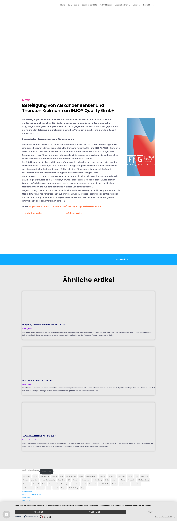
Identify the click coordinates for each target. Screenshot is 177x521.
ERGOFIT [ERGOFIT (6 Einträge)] (102, 476)
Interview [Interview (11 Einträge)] (61, 480)
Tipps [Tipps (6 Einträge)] (48, 488)
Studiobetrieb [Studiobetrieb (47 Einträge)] (124, 484)
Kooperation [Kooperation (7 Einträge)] (86, 480)
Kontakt (146, 5)
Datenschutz (27, 500)
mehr (150, 512)
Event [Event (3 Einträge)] (130, 476)
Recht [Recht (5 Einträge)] (84, 484)
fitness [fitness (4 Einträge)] (25, 480)
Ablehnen (38, 512)
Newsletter (46, 471)
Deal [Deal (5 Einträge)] (61, 476)
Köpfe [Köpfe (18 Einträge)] (107, 480)
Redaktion (122, 259)
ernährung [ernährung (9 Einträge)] (121, 476)
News (62, 5)
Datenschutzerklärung (168, 517)
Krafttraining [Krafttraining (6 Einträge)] (97, 480)
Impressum (26, 497)
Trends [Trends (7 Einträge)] (55, 488)
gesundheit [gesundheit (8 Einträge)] (34, 480)
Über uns (136, 5)
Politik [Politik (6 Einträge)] (44, 484)
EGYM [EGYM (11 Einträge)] (81, 476)
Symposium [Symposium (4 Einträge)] (136, 484)
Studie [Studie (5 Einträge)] (114, 484)
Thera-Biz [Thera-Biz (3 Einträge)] (40, 488)
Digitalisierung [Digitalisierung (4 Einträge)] (71, 476)
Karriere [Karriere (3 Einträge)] (76, 480)
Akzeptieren (95, 512)
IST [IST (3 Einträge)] (69, 480)
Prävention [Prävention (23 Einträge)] (75, 484)
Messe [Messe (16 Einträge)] (122, 480)
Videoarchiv (27, 491)
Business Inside (28, 440)
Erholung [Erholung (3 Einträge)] (112, 476)
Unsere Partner (121, 5)
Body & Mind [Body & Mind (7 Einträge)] (44, 476)
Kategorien (72, 5)
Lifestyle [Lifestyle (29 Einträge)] (114, 480)
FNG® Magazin (106, 5)
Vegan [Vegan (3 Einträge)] (63, 488)
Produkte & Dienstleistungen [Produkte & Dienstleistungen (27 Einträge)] (58, 484)
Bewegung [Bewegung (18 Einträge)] (26, 476)
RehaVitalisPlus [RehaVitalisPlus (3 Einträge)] (104, 484)
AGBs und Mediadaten (31, 494)
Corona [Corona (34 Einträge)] (54, 476)
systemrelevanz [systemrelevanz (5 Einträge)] (28, 488)
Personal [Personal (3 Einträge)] (36, 484)
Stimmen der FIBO (89, 5)
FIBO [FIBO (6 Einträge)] (136, 476)
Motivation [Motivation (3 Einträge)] (131, 480)
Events (24, 329)
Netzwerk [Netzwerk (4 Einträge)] (26, 484)
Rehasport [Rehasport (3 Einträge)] (92, 484)
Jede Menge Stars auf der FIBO (37, 380)
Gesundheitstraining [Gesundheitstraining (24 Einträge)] (48, 480)
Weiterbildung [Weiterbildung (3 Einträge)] (73, 488)
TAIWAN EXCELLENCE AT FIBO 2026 (39, 435)
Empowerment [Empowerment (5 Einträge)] (91, 476)
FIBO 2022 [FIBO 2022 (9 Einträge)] (144, 476)
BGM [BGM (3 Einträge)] (35, 476)
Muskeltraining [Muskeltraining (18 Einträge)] (143, 480)
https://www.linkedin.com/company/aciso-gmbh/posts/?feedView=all (65, 206)
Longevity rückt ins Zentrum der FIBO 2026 (43, 324)
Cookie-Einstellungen (30, 470)
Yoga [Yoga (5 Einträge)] (83, 488)
